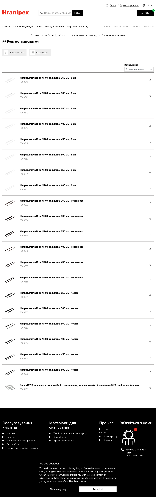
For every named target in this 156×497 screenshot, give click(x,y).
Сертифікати (58, 437)
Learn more (80, 481)
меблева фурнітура (55, 35)
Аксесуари (40, 52)
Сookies (105, 440)
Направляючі (14, 52)
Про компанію (121, 26)
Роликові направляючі (113, 35)
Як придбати (10, 444)
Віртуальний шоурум (62, 440)
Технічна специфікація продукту (68, 433)
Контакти (149, 26)
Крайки (6, 26)
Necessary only (58, 489)
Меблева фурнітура (23, 26)
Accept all (98, 489)
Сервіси (8, 437)
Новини (136, 26)
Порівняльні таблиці (77, 26)
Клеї (39, 26)
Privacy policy (108, 436)
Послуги (106, 26)
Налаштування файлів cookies (20, 448)
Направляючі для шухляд (84, 35)
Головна (35, 35)
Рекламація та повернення (18, 440)
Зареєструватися (129, 5)
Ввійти (113, 5)
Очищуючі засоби (54, 26)
